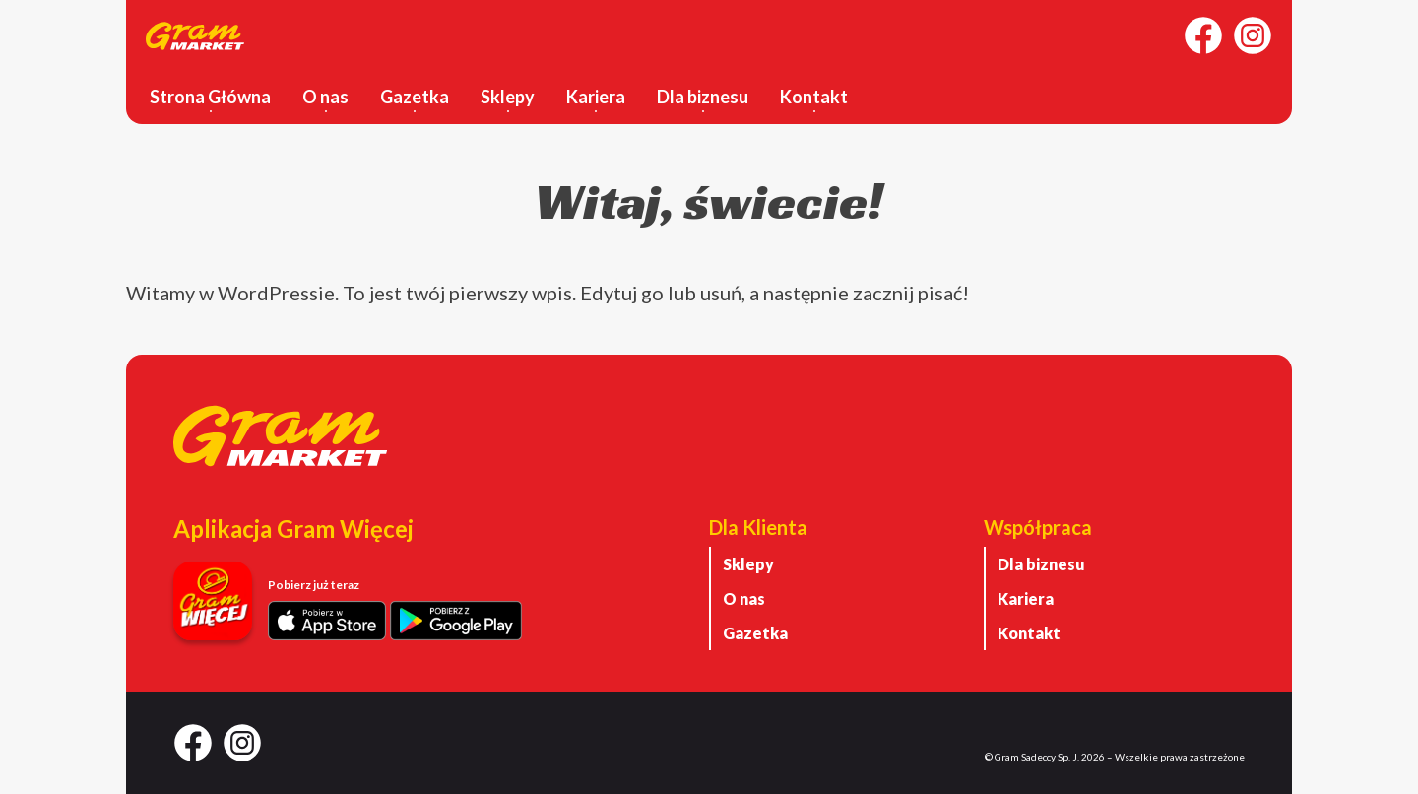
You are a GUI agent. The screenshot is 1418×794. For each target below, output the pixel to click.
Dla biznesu (702, 96)
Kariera (595, 96)
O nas (325, 96)
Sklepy (508, 96)
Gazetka (414, 96)
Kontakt (814, 96)
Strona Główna (210, 96)
